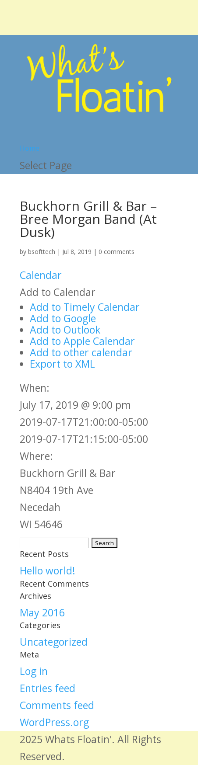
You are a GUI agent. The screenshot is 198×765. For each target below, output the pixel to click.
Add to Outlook (65, 330)
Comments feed (57, 705)
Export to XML (62, 364)
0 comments (116, 251)
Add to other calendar (81, 352)
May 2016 (42, 612)
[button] (57, 292)
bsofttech (41, 251)
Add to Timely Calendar (85, 307)
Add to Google (63, 318)
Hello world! (47, 570)
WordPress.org (54, 722)
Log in (34, 671)
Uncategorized (54, 642)
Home (29, 148)
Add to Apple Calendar (82, 341)
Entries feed (47, 688)
